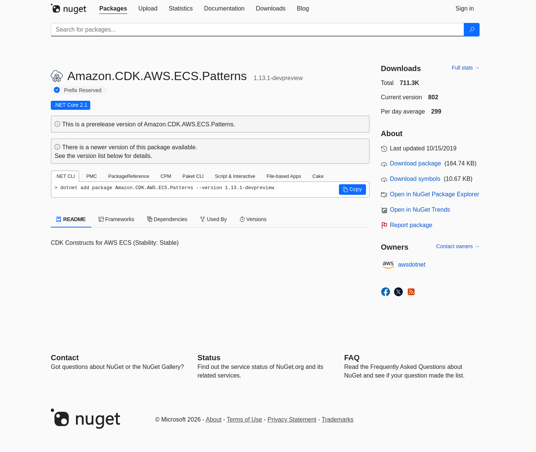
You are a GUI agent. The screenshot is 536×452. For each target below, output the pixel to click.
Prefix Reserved (83, 90)
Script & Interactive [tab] (235, 176)
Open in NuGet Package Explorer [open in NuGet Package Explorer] (434, 194)
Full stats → (466, 68)
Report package (411, 225)
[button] (352, 189)
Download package (415, 163)
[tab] (113, 8)
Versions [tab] (253, 219)
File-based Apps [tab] (284, 176)
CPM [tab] (166, 176)
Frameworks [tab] (116, 219)
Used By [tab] (213, 219)
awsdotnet (411, 264)
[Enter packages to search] (257, 29)
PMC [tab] (91, 176)
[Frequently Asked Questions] (352, 357)
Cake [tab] (317, 176)
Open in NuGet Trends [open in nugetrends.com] (420, 209)
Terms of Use (244, 419)
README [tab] (71, 219)
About (214, 419)
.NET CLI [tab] (65, 176)
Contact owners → (458, 246)
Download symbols (415, 179)
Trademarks (338, 419)
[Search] (472, 29)
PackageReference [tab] (128, 176)
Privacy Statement (291, 419)
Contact (65, 357)
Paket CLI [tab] (192, 176)
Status (208, 357)
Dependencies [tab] (167, 219)
